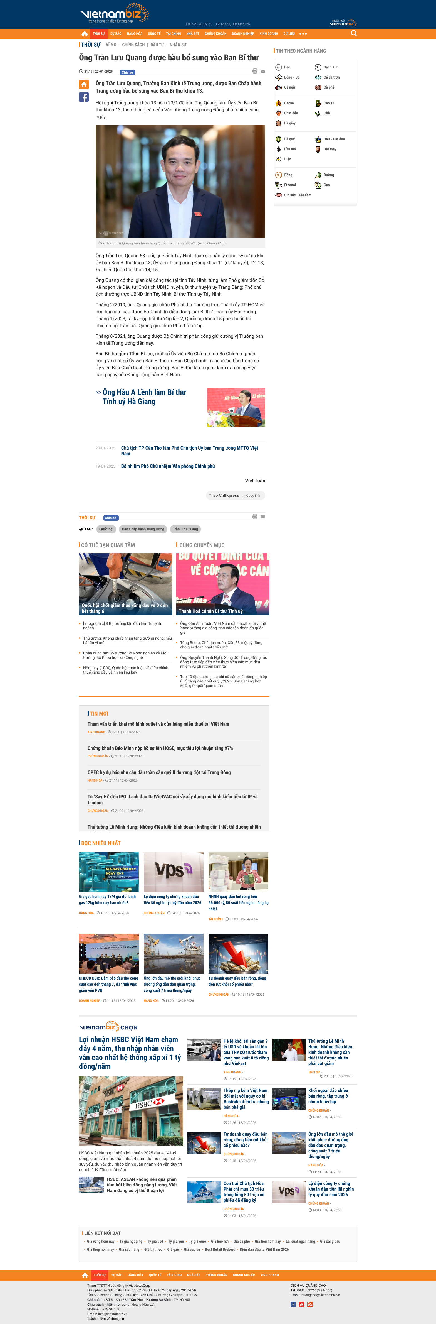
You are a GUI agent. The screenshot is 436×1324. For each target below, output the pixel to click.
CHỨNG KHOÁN (216, 34)
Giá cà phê (242, 1242)
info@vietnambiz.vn (112, 1314)
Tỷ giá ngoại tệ (131, 1242)
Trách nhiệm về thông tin (105, 1319)
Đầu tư (157, 44)
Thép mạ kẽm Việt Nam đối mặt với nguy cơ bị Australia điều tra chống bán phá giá (246, 1099)
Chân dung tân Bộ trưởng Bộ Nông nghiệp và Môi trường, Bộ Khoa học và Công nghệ (125, 655)
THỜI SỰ (99, 34)
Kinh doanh (96, 732)
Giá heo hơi (220, 1242)
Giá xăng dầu (330, 1242)
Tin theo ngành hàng (301, 51)
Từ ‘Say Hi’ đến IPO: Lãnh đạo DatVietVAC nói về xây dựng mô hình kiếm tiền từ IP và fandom (172, 800)
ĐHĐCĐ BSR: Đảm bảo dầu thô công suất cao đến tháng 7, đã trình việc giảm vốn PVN (108, 984)
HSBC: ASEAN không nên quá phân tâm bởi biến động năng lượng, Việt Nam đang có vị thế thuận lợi (142, 1185)
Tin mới (99, 713)
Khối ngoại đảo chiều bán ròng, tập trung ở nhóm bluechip (328, 1096)
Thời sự (90, 44)
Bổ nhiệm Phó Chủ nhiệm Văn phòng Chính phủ (168, 466)
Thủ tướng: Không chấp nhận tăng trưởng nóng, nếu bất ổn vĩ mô (127, 640)
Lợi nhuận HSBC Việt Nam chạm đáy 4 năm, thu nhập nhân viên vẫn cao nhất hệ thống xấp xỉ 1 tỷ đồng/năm (130, 1053)
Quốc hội (106, 529)
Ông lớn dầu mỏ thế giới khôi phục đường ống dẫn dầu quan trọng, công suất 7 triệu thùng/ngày (172, 984)
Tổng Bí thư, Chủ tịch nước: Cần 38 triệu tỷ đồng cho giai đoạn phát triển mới (221, 645)
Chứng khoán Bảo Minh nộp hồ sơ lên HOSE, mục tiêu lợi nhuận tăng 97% (160, 748)
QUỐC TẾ (154, 34)
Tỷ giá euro (197, 1242)
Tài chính (216, 919)
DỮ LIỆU (289, 34)
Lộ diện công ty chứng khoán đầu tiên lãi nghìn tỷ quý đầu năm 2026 (172, 899)
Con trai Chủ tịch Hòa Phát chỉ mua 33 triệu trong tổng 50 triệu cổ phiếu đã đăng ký (244, 1192)
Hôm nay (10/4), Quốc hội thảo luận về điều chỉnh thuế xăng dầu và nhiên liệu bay (125, 670)
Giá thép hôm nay (100, 1250)
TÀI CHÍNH (173, 34)
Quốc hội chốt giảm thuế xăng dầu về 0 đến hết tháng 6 (125, 608)
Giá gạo (173, 1250)
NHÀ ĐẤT (192, 34)
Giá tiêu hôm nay (268, 1242)
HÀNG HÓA (135, 34)
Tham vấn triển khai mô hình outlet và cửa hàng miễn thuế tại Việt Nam (158, 724)
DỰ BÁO (116, 34)
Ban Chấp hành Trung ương (143, 529)
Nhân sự (178, 44)
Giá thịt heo (153, 1250)
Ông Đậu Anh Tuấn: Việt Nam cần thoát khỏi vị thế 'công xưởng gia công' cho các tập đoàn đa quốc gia (223, 628)
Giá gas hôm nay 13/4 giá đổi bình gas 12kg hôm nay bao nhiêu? (107, 899)
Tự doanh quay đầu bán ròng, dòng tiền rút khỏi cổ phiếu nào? (237, 981)
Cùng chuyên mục (202, 545)
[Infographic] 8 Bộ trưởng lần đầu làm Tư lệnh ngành (122, 625)
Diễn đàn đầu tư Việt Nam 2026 (264, 1250)
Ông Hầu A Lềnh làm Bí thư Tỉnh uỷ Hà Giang (144, 397)
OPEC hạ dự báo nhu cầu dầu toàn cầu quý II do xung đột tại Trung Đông (159, 772)
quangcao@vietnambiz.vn (320, 1295)
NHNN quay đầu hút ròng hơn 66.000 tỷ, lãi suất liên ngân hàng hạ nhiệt (239, 902)
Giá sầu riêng (129, 1250)
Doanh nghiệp (89, 1001)
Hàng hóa (95, 780)
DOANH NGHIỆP (243, 34)
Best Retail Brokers (220, 1250)
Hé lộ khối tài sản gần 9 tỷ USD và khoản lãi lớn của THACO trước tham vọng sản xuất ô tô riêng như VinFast (246, 1052)
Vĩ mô (111, 44)
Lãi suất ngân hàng (300, 1242)
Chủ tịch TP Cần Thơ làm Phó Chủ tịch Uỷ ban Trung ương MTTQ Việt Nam (189, 451)
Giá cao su (192, 1250)
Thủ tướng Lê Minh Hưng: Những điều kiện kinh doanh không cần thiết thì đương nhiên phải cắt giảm (174, 830)
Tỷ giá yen (176, 1242)
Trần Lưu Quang (185, 529)
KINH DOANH (269, 34)
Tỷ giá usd (155, 1242)
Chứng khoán (98, 756)
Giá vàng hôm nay (101, 1242)
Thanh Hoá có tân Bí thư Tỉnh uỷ (211, 611)
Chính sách (133, 44)
